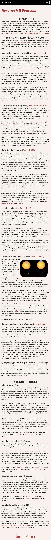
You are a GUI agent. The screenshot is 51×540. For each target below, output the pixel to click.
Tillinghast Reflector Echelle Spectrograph (13, 124)
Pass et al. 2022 (39, 53)
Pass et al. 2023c (37, 257)
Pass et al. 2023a (29, 150)
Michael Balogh (13, 527)
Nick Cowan (37, 498)
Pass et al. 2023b (26, 208)
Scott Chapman (39, 469)
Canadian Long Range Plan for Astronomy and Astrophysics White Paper (25, 524)
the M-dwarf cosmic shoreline (9, 33)
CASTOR (4, 510)
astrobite (20, 203)
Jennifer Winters (25, 43)
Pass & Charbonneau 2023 (37, 106)
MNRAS (11, 469)
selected (15, 312)
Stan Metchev (34, 434)
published (22, 432)
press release (31, 319)
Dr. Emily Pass (6, 2)
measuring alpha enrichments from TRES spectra (35, 33)
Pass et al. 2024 (39, 324)
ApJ (17, 469)
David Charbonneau (12, 43)
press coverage (10, 203)
